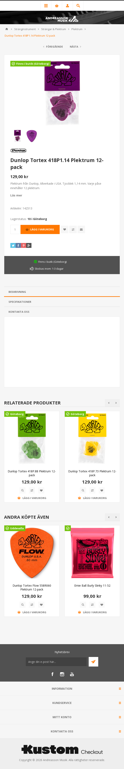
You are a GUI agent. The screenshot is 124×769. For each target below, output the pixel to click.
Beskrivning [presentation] (17, 292)
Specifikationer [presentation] (20, 302)
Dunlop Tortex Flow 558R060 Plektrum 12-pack (32, 587)
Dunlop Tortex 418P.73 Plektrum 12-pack (92, 473)
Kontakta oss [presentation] (19, 312)
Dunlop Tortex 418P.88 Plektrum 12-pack (32, 473)
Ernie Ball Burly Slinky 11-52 (92, 585)
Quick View (22, 490)
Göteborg (17, 414)
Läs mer (16, 195)
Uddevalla (17, 528)
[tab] (62, 292)
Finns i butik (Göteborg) (32, 63)
